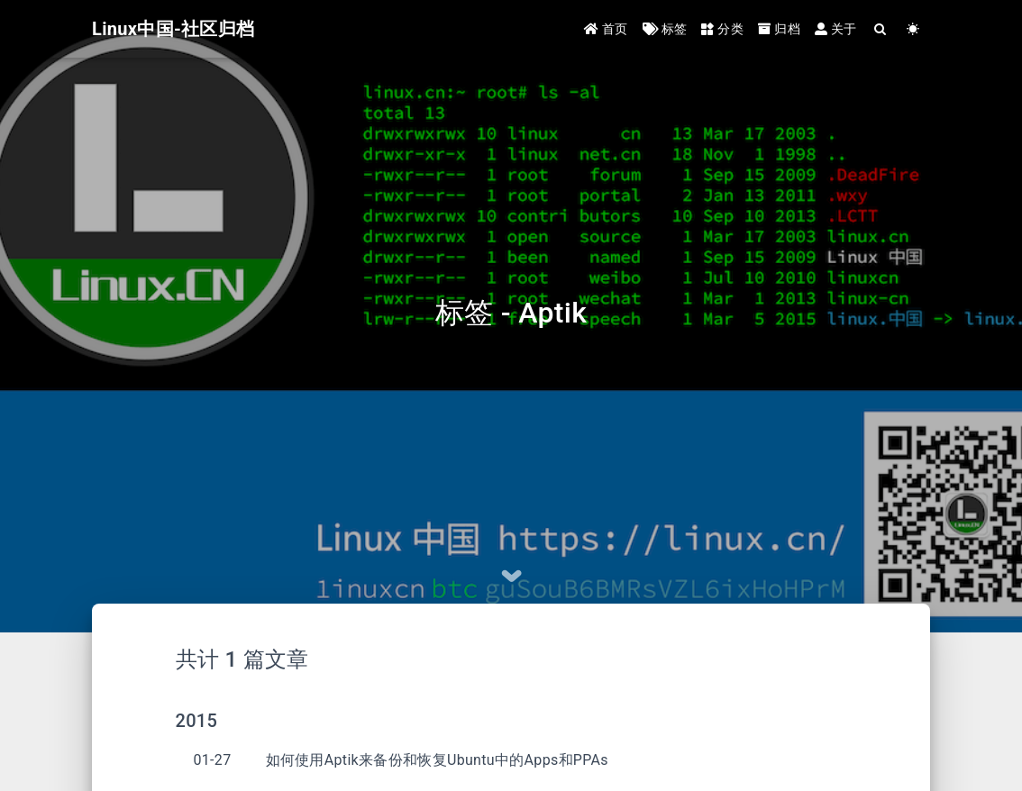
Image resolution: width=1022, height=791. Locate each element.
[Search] (881, 29)
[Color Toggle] (913, 29)
